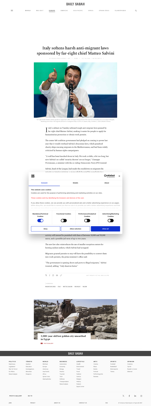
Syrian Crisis (104, 10)
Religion (79, 379)
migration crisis (50, 286)
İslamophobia (47, 379)
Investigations (30, 369)
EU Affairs (12, 371)
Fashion (79, 374)
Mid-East (39, 10)
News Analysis (13, 374)
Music (95, 366)
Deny (45, 229)
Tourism (62, 374)
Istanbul (28, 364)
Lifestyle (80, 361)
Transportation (64, 381)
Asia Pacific (78, 10)
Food (78, 371)
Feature (79, 384)
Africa (90, 10)
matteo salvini (67, 286)
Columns (130, 364)
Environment (80, 366)
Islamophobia (120, 10)
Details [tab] (75, 183)
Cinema (96, 364)
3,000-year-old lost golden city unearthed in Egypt (64, 337)
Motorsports (114, 369)
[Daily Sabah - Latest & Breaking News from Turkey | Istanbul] (75, 4)
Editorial (129, 371)
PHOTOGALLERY (48, 343)
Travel (78, 369)
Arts (95, 361)
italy (59, 286)
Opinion (130, 361)
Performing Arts (98, 374)
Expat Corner (80, 386)
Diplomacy (12, 364)
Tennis (112, 371)
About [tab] (106, 183)
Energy (62, 369)
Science (79, 376)
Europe (52, 10)
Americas (64, 10)
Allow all (105, 229)
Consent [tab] (44, 183)
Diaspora (28, 374)
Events (95, 369)
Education (29, 366)
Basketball (113, 366)
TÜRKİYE (29, 361)
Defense (62, 379)
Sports (113, 361)
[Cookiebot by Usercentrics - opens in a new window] (106, 176)
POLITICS (12, 361)
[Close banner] (119, 176)
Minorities (29, 371)
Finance (62, 371)
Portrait (96, 371)
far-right (77, 286)
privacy (33, 403)
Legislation (12, 366)
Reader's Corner (132, 369)
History (79, 381)
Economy (62, 366)
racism (85, 286)
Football (112, 364)
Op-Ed (129, 366)
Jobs (10, 403)
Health (78, 364)
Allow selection (75, 229)
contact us (83, 403)
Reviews (96, 376)
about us (57, 403)
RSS (106, 403)
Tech (61, 376)
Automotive (63, 364)
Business (63, 361)
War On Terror (13, 369)
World (28, 10)
